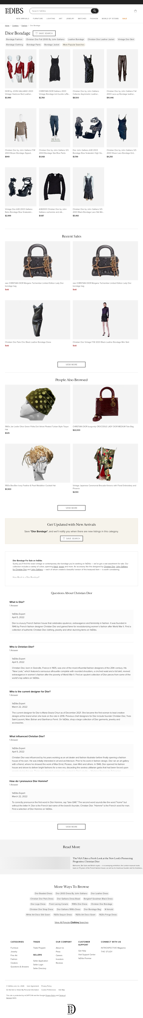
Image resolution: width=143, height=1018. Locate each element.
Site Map (62, 990)
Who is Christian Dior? (21, 646)
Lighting (51, 18)
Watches (82, 18)
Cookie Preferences (48, 990)
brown (61, 566)
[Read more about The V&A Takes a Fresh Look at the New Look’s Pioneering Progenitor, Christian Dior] (71, 863)
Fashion (94, 18)
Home (7, 25)
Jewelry (70, 18)
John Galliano (37, 569)
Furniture (38, 18)
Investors (59, 959)
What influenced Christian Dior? (27, 736)
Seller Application (40, 960)
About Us (60, 947)
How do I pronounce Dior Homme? (28, 781)
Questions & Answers (20, 966)
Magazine (113, 947)
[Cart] (135, 11)
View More (71, 364)
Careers (59, 955)
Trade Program (39, 947)
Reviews (59, 962)
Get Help (82, 950)
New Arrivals (22, 18)
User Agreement (33, 986)
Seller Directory (39, 968)
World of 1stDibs (110, 18)
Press (58, 951)
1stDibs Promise (84, 958)
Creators (15, 25)
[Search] (61, 11)
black (55, 566)
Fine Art (14, 955)
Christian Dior (109, 566)
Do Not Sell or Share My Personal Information (22, 990)
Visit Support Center (86, 954)
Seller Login (38, 964)
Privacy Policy (46, 986)
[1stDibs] (14, 11)
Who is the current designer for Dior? (30, 691)
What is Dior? (16, 602)
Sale (124, 18)
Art (60, 18)
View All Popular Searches (71, 922)
